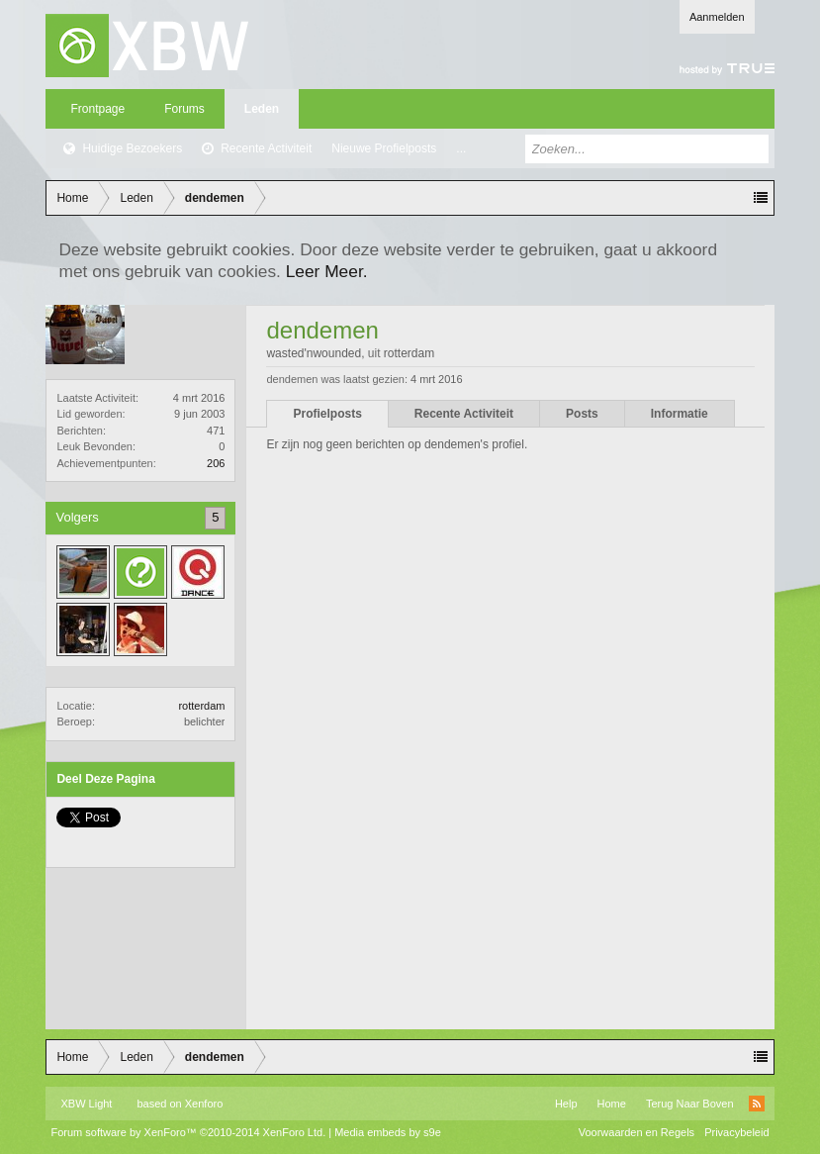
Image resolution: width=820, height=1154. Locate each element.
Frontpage (97, 109)
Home (611, 1103)
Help (566, 1103)
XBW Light (86, 1103)
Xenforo (204, 1103)
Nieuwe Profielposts (383, 148)
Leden (261, 109)
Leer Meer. (327, 271)
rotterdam (201, 706)
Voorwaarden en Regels (636, 1132)
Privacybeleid (736, 1132)
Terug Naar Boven (690, 1103)
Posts (582, 414)
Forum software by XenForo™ (187, 1132)
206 (216, 463)
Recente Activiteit (266, 148)
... (461, 148)
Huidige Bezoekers (132, 148)
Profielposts (327, 414)
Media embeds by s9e (387, 1132)
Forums (184, 109)
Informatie (679, 414)
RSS (757, 1103)
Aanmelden (717, 17)
